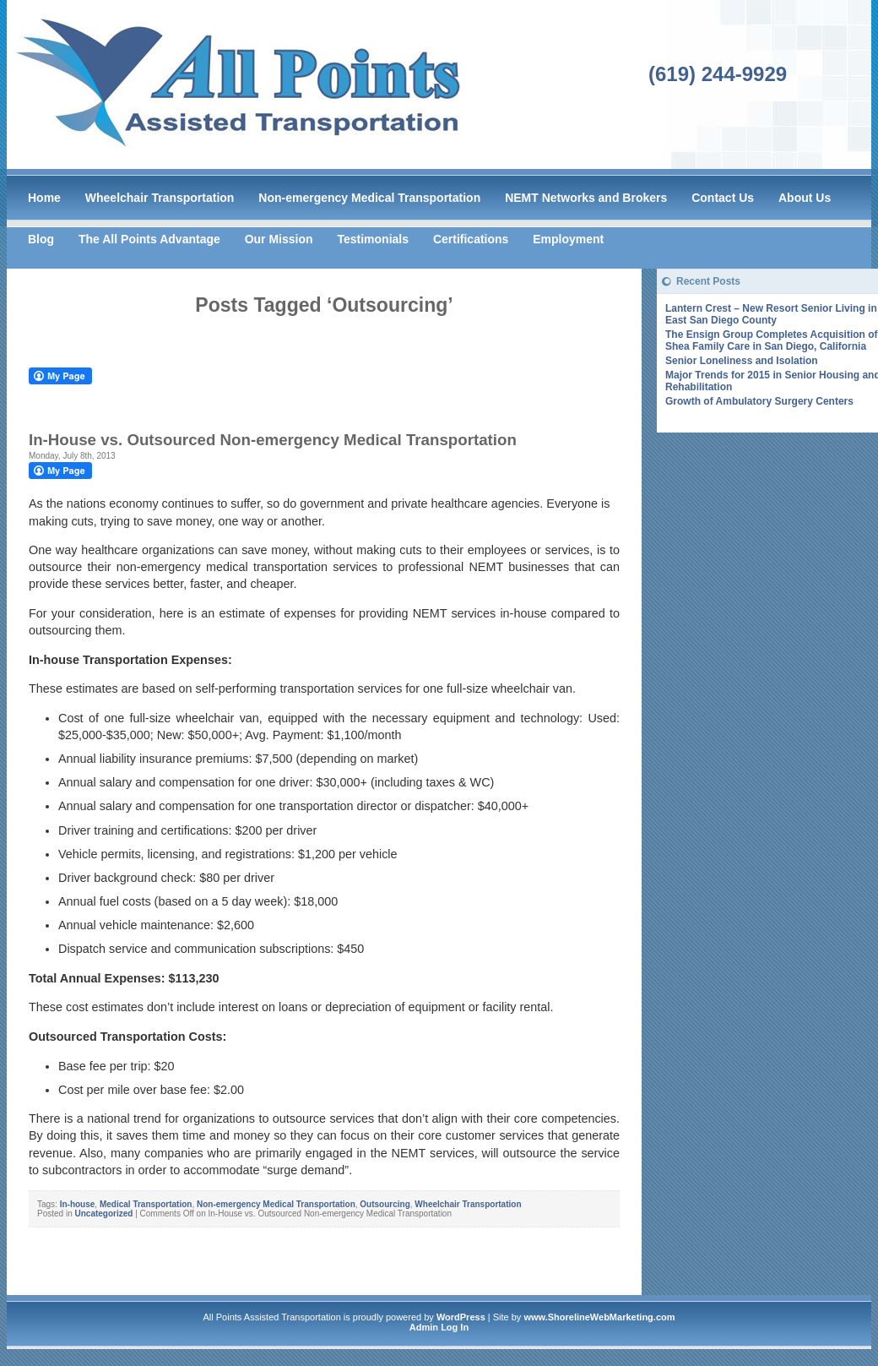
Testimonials (373, 239)
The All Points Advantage (149, 239)
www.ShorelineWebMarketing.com (599, 1317)
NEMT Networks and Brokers (586, 197)
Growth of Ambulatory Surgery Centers (759, 401)
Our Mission (279, 239)
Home (44, 197)
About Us (804, 197)
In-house (77, 1204)
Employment (568, 239)
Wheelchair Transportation (160, 197)
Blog (41, 239)
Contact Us (722, 197)
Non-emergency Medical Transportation (369, 197)
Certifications (470, 239)
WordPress (460, 1317)
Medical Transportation (146, 1204)
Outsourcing (384, 1204)
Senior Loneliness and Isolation (741, 361)
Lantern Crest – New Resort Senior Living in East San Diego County (771, 314)
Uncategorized (103, 1213)
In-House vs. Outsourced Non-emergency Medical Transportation (273, 440)
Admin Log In (439, 1327)
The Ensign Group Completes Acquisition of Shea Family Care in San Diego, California (771, 340)
